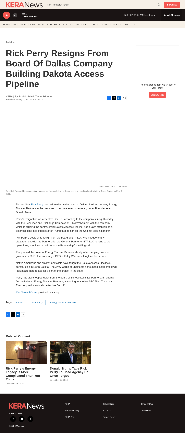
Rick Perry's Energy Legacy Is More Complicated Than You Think (23, 379)
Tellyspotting (108, 410)
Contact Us (146, 416)
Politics (10, 48)
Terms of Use (147, 410)
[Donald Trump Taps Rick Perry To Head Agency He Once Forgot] (70, 358)
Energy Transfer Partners (63, 308)
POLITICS (68, 30)
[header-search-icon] (160, 7)
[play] (6, 21)
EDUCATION (53, 30)
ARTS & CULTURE (86, 30)
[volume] (15, 21)
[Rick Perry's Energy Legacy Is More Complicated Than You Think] (26, 358)
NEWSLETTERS (110, 30)
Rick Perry (37, 210)
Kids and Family (72, 416)
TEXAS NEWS (10, 30)
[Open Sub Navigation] (98, 30)
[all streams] (171, 21)
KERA (67, 410)
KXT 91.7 (107, 416)
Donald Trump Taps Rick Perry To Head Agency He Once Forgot (69, 377)
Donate (174, 7)
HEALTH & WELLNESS (32, 30)
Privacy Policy (109, 423)
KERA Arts (69, 423)
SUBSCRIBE (157, 100)
